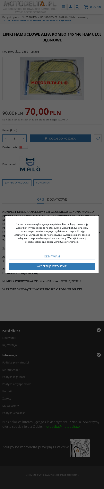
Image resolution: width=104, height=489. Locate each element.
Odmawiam (52, 256)
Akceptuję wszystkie (52, 266)
